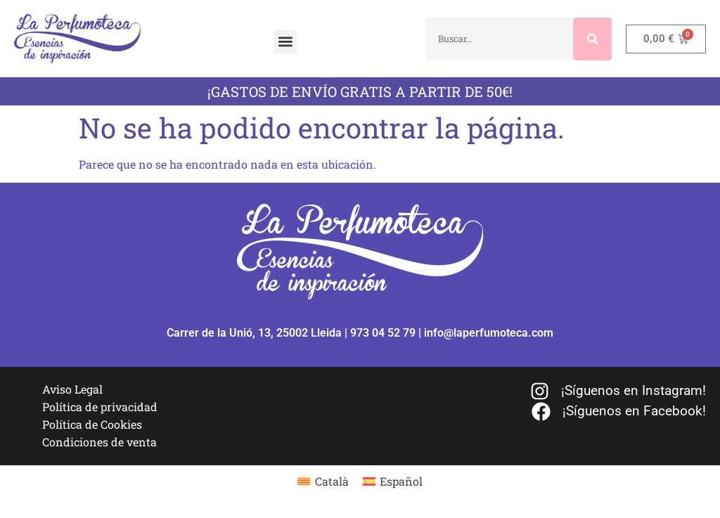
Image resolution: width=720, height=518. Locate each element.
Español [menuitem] (401, 481)
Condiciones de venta (99, 441)
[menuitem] (322, 481)
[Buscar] (592, 39)
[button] (285, 41)
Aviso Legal (72, 389)
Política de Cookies (92, 424)
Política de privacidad (100, 406)
